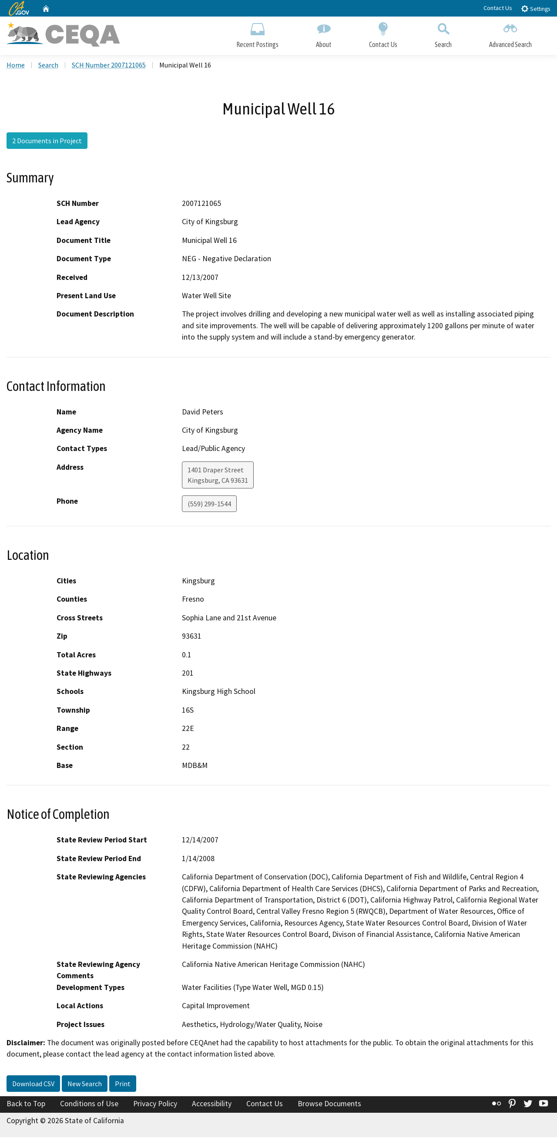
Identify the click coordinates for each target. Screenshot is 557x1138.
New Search (84, 1084)
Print (123, 1084)
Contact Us (497, 8)
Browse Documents (329, 1104)
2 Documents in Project (47, 141)
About (323, 34)
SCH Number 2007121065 (109, 65)
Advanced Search (510, 34)
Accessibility (212, 1104)
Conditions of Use (89, 1104)
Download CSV (33, 1084)
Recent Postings (257, 34)
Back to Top (26, 1104)
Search (443, 34)
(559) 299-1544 (209, 504)
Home (16, 65)
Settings (535, 8)
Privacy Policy (155, 1104)
